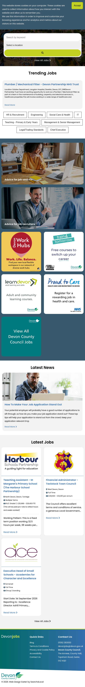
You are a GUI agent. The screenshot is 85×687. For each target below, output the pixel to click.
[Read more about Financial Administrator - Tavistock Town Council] (53, 518)
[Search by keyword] (42, 37)
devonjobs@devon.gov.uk (70, 646)
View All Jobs (42, 60)
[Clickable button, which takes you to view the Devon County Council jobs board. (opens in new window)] (21, 336)
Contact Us (35, 657)
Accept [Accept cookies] (77, 5)
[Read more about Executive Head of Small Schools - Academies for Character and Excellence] (10, 612)
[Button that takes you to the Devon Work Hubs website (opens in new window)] (21, 251)
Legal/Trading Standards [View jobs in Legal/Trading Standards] (31, 130)
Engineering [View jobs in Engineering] (37, 115)
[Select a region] (42, 45)
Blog (32, 642)
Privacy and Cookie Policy (42, 649)
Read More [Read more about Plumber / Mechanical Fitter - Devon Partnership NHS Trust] (10, 105)
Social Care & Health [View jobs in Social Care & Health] (59, 115)
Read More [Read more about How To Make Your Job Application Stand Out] (11, 426)
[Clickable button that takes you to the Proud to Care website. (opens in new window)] (64, 294)
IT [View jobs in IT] (78, 115)
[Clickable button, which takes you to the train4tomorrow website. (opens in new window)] (64, 251)
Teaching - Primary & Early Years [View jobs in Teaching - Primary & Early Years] (21, 122)
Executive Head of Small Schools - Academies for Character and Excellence (19, 574)
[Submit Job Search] (42, 52)
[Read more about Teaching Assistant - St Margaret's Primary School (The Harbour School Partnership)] (10, 532)
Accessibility (36, 653)
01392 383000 (64, 642)
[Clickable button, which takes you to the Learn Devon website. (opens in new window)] (21, 294)
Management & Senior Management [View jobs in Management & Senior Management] (62, 122)
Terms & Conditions (39, 646)
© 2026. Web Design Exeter (14, 681)
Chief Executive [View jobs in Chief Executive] (58, 130)
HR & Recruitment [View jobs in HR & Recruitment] (15, 115)
